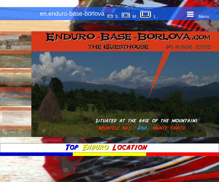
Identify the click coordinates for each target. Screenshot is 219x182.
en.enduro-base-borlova (72, 14)
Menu (198, 16)
